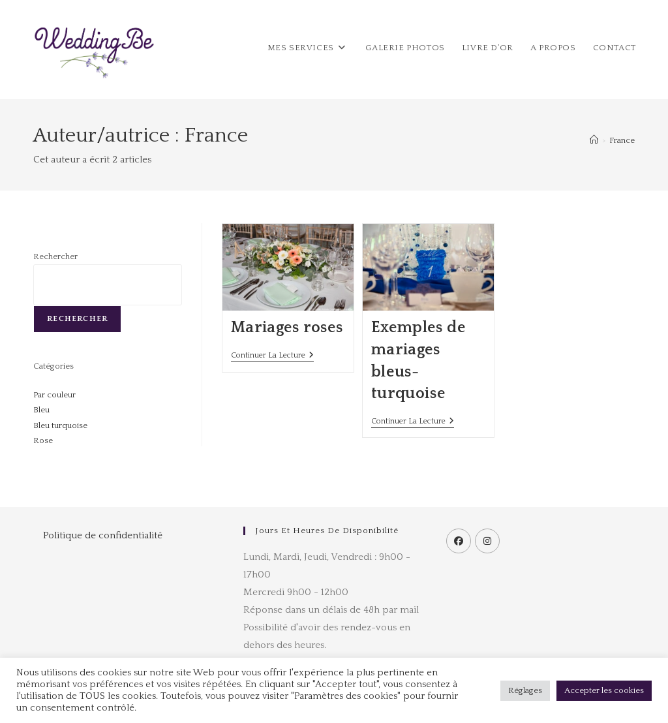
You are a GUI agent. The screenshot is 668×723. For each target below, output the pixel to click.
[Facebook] (458, 541)
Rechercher (55, 256)
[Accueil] (594, 140)
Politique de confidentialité (102, 535)
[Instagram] (487, 541)
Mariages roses (286, 327)
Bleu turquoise (60, 425)
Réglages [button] (525, 690)
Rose (43, 440)
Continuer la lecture (272, 355)
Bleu (41, 409)
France (622, 140)
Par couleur (54, 394)
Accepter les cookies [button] (604, 690)
